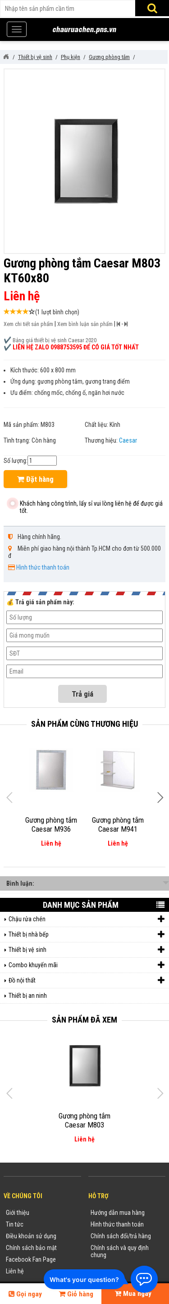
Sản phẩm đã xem (84, 1019)
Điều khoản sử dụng (31, 1236)
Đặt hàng (35, 479)
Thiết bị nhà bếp (86, 934)
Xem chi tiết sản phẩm (28, 324)
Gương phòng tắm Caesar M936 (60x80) (51, 828)
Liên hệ (15, 1271)
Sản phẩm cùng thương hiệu (84, 724)
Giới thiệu (17, 1212)
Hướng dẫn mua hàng (118, 1212)
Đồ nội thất (86, 980)
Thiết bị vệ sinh (86, 949)
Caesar (128, 440)
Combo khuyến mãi (86, 965)
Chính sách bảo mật (31, 1247)
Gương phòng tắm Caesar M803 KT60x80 (84, 1124)
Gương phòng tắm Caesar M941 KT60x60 (118, 828)
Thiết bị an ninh (28, 995)
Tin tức (14, 1224)
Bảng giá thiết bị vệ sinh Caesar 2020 (54, 340)
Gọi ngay (25, 1294)
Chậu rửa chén (86, 919)
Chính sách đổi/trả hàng (121, 1236)
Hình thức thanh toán (42, 567)
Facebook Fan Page (31, 1259)
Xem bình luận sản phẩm (85, 324)
